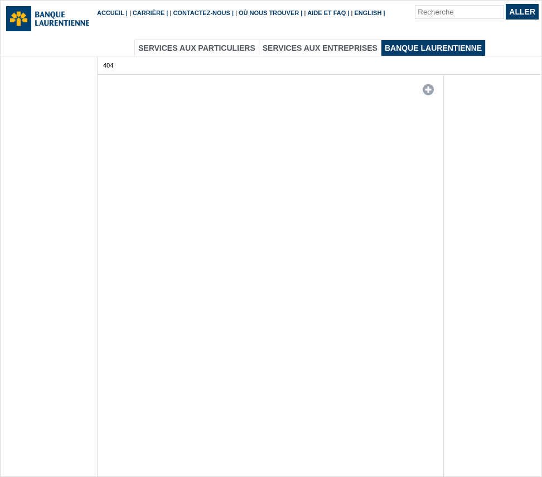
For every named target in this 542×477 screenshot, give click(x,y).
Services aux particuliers (196, 48)
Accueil (110, 12)
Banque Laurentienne (433, 48)
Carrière (148, 12)
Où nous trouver (269, 12)
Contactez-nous (201, 12)
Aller (522, 11)
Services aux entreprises (320, 48)
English (368, 12)
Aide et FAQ (326, 12)
